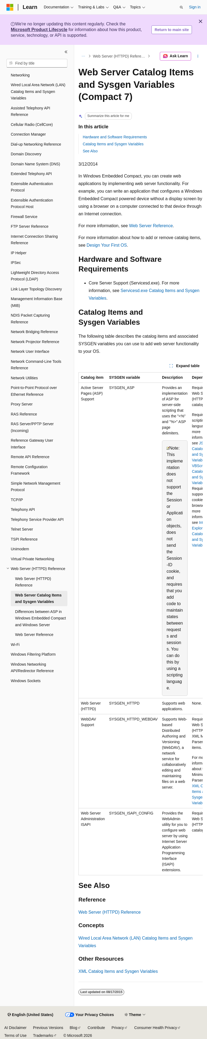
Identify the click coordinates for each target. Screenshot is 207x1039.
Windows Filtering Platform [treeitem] (33, 654)
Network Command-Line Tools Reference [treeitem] (36, 364)
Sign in (195, 7)
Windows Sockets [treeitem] (25, 681)
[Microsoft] (9, 7)
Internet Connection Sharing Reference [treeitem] (34, 239)
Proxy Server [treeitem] (22, 404)
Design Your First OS (107, 245)
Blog (73, 1027)
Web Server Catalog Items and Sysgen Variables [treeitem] (38, 598)
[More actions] (198, 56)
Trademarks (43, 1035)
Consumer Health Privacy (155, 1027)
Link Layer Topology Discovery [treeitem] (36, 289)
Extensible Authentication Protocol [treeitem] (32, 187)
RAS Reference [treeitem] (24, 414)
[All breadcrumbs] (83, 56)
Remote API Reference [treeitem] (30, 457)
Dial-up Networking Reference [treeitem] (36, 144)
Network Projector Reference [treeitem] (35, 342)
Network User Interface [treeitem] (30, 351)
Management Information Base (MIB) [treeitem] (36, 302)
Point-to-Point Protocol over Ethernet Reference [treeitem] (34, 391)
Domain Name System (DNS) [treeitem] (35, 164)
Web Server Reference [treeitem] (34, 634)
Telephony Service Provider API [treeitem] (37, 519)
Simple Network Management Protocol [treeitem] (35, 486)
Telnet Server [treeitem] (22, 529)
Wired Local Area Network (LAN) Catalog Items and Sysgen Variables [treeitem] (38, 91)
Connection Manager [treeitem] (28, 134)
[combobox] (36, 63)
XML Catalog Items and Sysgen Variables (118, 971)
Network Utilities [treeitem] (24, 378)
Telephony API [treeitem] (23, 509)
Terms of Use (15, 1035)
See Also (90, 151)
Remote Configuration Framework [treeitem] (29, 470)
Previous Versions (48, 1027)
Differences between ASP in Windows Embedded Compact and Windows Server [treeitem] (40, 618)
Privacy (118, 1027)
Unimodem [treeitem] (20, 549)
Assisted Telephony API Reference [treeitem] (30, 111)
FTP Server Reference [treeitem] (30, 226)
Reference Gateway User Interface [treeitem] (32, 443)
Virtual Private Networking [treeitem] (32, 559)
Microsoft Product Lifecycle (39, 29)
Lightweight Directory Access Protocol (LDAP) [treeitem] (35, 275)
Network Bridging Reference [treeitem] (34, 332)
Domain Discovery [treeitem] (26, 154)
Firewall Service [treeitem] (24, 216)
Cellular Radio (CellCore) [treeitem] (32, 124)
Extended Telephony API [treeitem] (31, 174)
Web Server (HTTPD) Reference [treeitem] (33, 582)
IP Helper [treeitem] (18, 253)
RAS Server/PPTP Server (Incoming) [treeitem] (32, 427)
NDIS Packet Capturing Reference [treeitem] (30, 318)
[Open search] (181, 7)
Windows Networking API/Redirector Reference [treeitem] (32, 667)
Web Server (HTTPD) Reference (120, 56)
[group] (140, 623)
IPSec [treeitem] (16, 262)
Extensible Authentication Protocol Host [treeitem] (32, 203)
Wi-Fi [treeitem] (15, 644)
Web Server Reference (151, 225)
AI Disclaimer (15, 1027)
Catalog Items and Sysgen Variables (113, 144)
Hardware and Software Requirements (115, 137)
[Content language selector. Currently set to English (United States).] (30, 1015)
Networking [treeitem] (20, 75)
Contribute (96, 1027)
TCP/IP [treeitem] (17, 500)
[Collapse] (66, 52)
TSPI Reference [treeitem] (24, 539)
